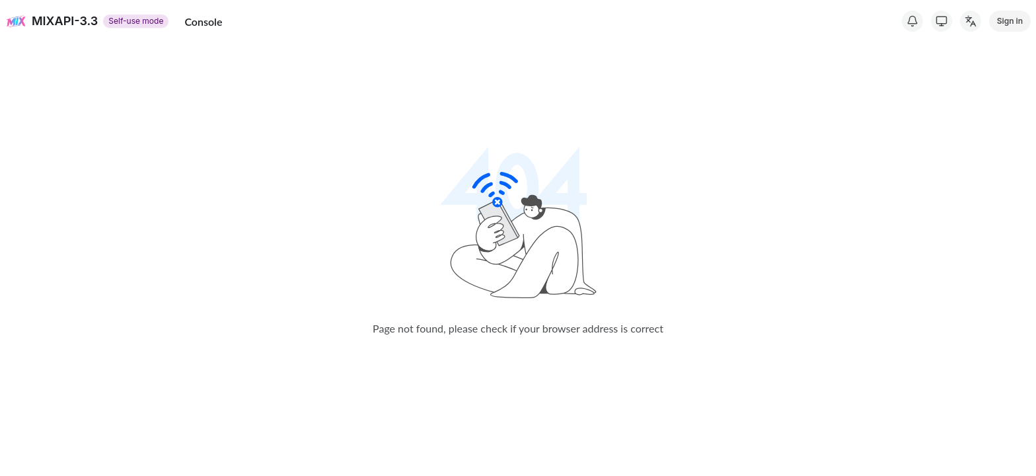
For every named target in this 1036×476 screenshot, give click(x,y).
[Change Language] (970, 21)
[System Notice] (912, 21)
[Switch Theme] (941, 21)
